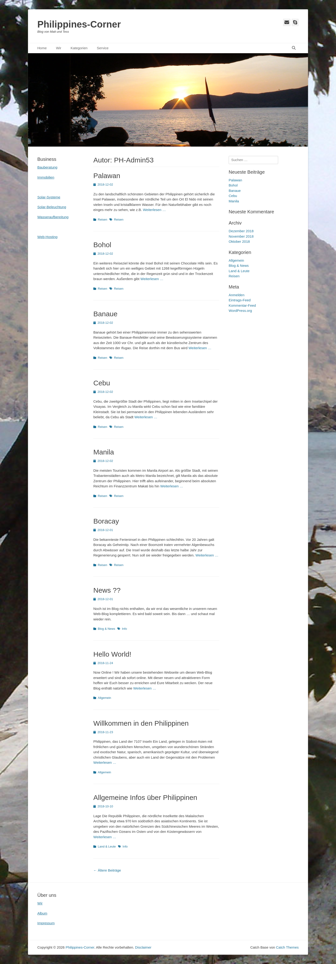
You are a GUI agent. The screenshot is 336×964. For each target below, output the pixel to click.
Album (42, 913)
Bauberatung (47, 167)
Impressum (46, 923)
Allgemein (104, 698)
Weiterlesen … (154, 210)
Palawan (106, 175)
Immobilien (45, 177)
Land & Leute (107, 846)
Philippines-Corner (79, 24)
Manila (103, 452)
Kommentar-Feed (242, 305)
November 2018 (241, 236)
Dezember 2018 (241, 231)
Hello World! (112, 654)
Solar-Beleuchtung (51, 207)
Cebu (101, 383)
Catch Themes (287, 947)
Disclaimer (143, 947)
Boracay (106, 521)
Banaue (105, 314)
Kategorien (79, 48)
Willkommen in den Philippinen (141, 723)
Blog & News (106, 628)
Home (42, 48)
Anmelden (237, 295)
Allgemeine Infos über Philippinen (145, 797)
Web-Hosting (47, 237)
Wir (58, 48)
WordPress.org (240, 311)
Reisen (102, 219)
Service (102, 48)
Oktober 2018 (239, 241)
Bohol (102, 245)
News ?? (107, 590)
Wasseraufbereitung (53, 217)
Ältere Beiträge (107, 870)
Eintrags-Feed (240, 300)
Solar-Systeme (48, 197)
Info (124, 628)
